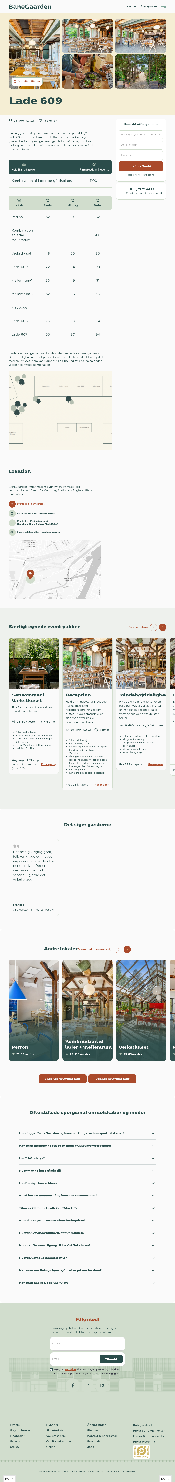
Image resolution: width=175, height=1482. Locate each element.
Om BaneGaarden (58, 1441)
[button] (162, 627)
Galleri (51, 1447)
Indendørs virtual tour (62, 1078)
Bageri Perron (20, 1430)
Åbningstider (149, 6)
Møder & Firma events (148, 1436)
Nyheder (52, 1425)
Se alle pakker (138, 627)
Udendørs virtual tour (112, 1078)
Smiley (14, 1447)
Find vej (132, 6)
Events (15, 1425)
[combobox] (9, 1478)
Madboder (17, 1436)
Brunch (15, 1441)
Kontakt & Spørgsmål (102, 1436)
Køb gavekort (142, 1425)
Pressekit (93, 1441)
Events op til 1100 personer (31, 504)
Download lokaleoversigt (95, 949)
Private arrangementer (149, 1430)
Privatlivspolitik (144, 1441)
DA (7, 1478)
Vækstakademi (56, 1436)
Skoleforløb (54, 1430)
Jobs (90, 1447)
